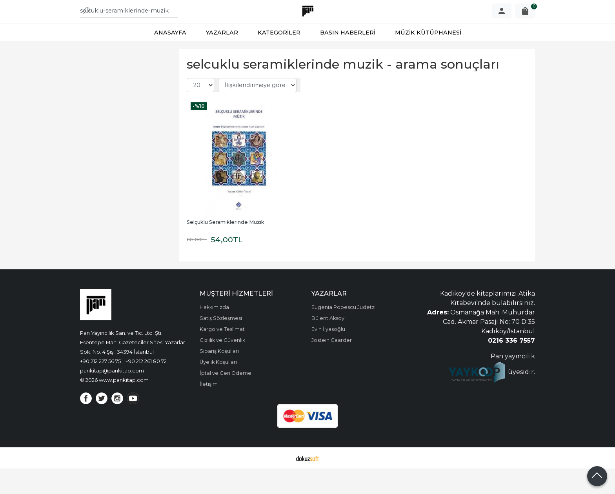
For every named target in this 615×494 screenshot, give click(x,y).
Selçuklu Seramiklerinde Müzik (225, 248)
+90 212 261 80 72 (146, 386)
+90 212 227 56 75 (100, 386)
